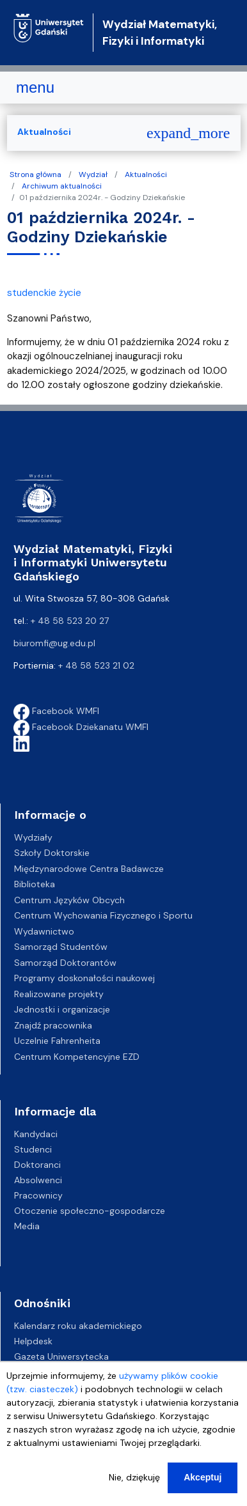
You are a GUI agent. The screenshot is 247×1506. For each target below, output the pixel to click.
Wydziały (33, 837)
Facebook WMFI (56, 711)
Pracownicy (38, 1195)
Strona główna (35, 174)
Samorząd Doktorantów (65, 962)
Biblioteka (34, 884)
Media (27, 1226)
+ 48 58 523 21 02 (96, 665)
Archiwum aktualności (62, 186)
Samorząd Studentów (61, 946)
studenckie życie (44, 292)
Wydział (93, 174)
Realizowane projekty (59, 994)
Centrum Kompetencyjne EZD (76, 1056)
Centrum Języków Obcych (69, 900)
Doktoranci (37, 1164)
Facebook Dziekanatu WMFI (80, 727)
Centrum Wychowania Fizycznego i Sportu (103, 915)
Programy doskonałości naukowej (84, 978)
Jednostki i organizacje (62, 1009)
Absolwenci (38, 1180)
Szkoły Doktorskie (52, 852)
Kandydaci (36, 1134)
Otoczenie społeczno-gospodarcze (89, 1210)
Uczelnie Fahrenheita (57, 1040)
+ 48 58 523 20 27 (70, 620)
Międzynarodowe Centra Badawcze (89, 868)
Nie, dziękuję (134, 1481)
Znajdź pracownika (53, 1025)
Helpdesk (33, 1341)
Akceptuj (202, 1481)
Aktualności (146, 174)
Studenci (33, 1149)
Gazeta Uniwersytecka (61, 1356)
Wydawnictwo (44, 931)
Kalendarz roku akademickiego (78, 1325)
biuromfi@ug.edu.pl (54, 643)
